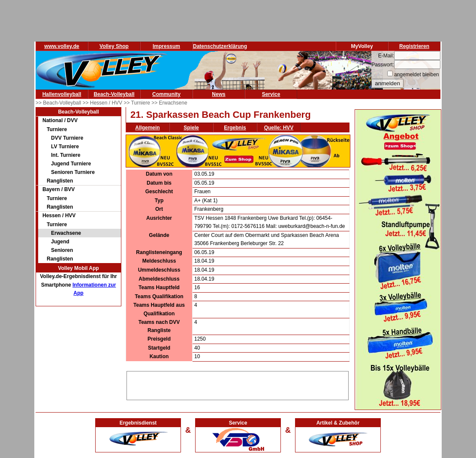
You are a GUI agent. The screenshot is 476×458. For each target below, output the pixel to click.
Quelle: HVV (279, 128)
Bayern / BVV (58, 189)
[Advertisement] (237, 384)
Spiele (191, 128)
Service (271, 94)
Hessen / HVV (58, 216)
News (218, 94)
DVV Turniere (67, 138)
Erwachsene (66, 233)
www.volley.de (61, 46)
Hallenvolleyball (61, 94)
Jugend (60, 242)
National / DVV (60, 120)
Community (166, 94)
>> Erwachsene (169, 103)
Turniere (57, 129)
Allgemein (147, 128)
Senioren (62, 250)
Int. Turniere (65, 155)
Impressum (166, 46)
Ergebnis (235, 128)
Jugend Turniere (71, 164)
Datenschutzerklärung (220, 46)
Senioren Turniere (73, 172)
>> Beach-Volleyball (59, 103)
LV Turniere (65, 147)
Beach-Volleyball (113, 94)
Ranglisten (60, 181)
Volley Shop (114, 46)
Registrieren (414, 46)
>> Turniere (137, 103)
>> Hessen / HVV (103, 103)
